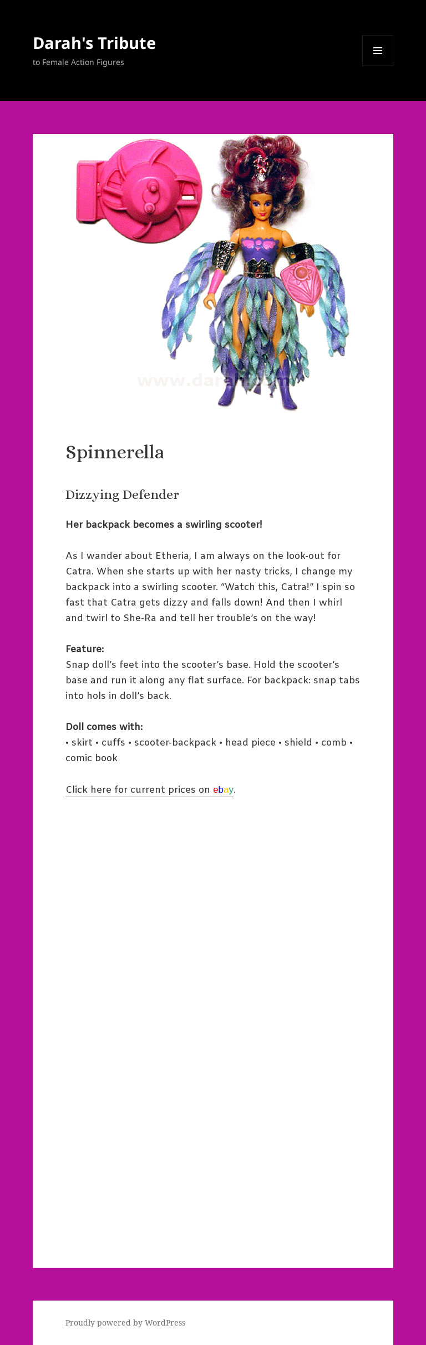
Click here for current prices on (149, 790)
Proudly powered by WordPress (125, 1322)
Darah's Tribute (94, 42)
